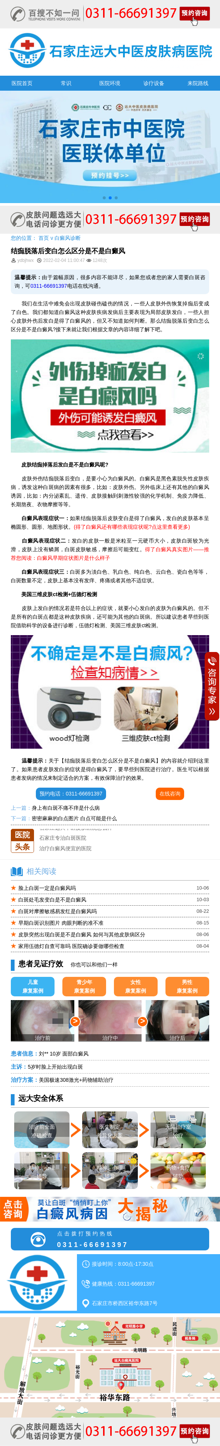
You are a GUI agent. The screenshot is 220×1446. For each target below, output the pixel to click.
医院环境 (109, 83)
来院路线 (198, 83)
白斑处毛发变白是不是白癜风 (52, 900)
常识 (66, 83)
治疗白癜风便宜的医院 (65, 849)
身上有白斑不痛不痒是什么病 (66, 808)
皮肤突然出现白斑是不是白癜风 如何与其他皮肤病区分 (81, 935)
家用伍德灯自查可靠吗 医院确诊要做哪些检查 (71, 946)
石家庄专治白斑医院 (62, 839)
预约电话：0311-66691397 (71, 794)
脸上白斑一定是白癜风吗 (47, 888)
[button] (104, 197)
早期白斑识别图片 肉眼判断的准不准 (60, 923)
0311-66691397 (48, 286)
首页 (43, 238)
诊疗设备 (153, 83)
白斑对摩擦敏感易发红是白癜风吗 (57, 911)
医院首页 (22, 83)
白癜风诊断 (68, 238)
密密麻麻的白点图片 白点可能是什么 (74, 818)
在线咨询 (169, 794)
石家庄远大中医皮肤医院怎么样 (75, 829)
